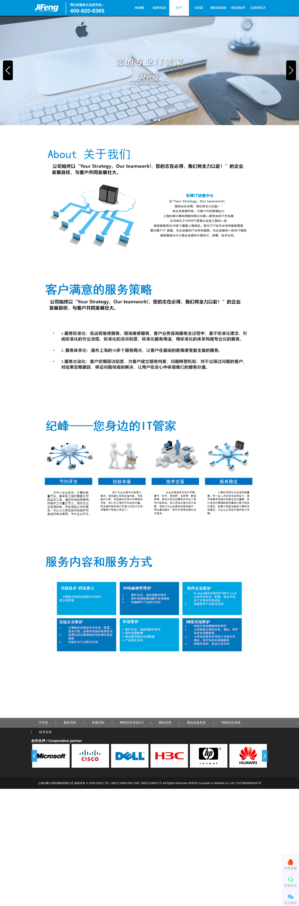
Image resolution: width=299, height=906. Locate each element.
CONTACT (257, 7)
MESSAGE (218, 7)
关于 (179, 7)
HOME (139, 7)
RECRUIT (238, 7)
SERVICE (159, 7)
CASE (198, 7)
